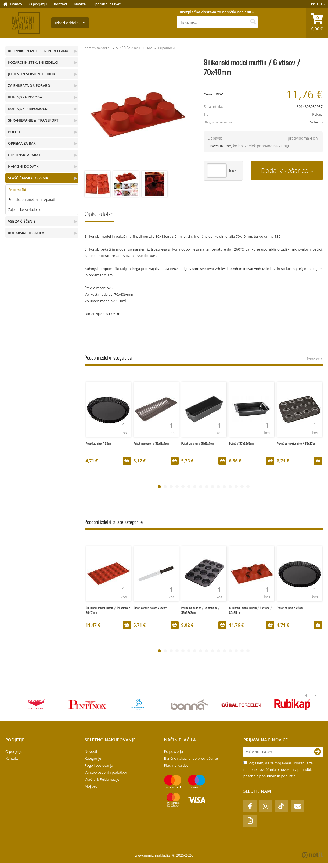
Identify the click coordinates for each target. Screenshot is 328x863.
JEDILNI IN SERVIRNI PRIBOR (31, 74)
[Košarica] (317, 23)
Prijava (318, 4)
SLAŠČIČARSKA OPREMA (28, 178)
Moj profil (92, 786)
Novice (80, 4)
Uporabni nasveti (107, 4)
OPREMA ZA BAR (22, 143)
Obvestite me (219, 145)
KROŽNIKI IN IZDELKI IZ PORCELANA (38, 50)
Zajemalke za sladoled (24, 209)
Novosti (91, 751)
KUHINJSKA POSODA (25, 97)
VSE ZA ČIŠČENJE (21, 221)
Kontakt (60, 4)
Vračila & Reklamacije (102, 779)
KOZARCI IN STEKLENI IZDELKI (33, 62)
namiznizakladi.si (97, 48)
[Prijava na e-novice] (317, 752)
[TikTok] (281, 806)
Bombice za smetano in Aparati (31, 199)
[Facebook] (250, 806)
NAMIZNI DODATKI (23, 166)
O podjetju (38, 4)
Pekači (317, 114)
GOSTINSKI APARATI (24, 154)
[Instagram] (265, 806)
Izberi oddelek (70, 22)
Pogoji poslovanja (99, 765)
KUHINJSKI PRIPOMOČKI (28, 108)
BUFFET (14, 131)
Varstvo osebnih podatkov (106, 772)
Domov (16, 4)
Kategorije (93, 758)
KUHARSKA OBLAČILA (26, 232)
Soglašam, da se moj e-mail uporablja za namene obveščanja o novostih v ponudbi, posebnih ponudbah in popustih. (278, 769)
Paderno (316, 122)
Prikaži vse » (315, 358)
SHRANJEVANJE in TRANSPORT (33, 120)
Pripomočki (17, 189)
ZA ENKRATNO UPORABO (29, 85)
